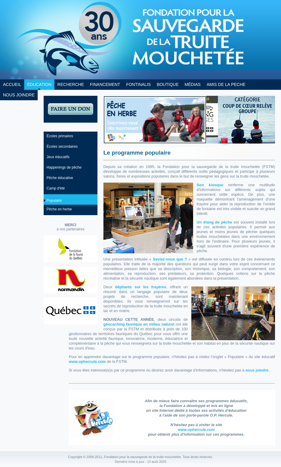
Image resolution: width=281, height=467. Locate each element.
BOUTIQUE (167, 84)
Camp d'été (56, 188)
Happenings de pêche (64, 167)
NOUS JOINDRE (19, 95)
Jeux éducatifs (58, 157)
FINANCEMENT (105, 84)
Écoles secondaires (62, 146)
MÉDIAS (193, 84)
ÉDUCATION (39, 84)
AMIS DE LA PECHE (226, 84)
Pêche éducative (60, 178)
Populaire (54, 200)
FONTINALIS (138, 84)
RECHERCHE (70, 84)
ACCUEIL (12, 84)
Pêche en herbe (59, 209)
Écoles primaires (60, 136)
